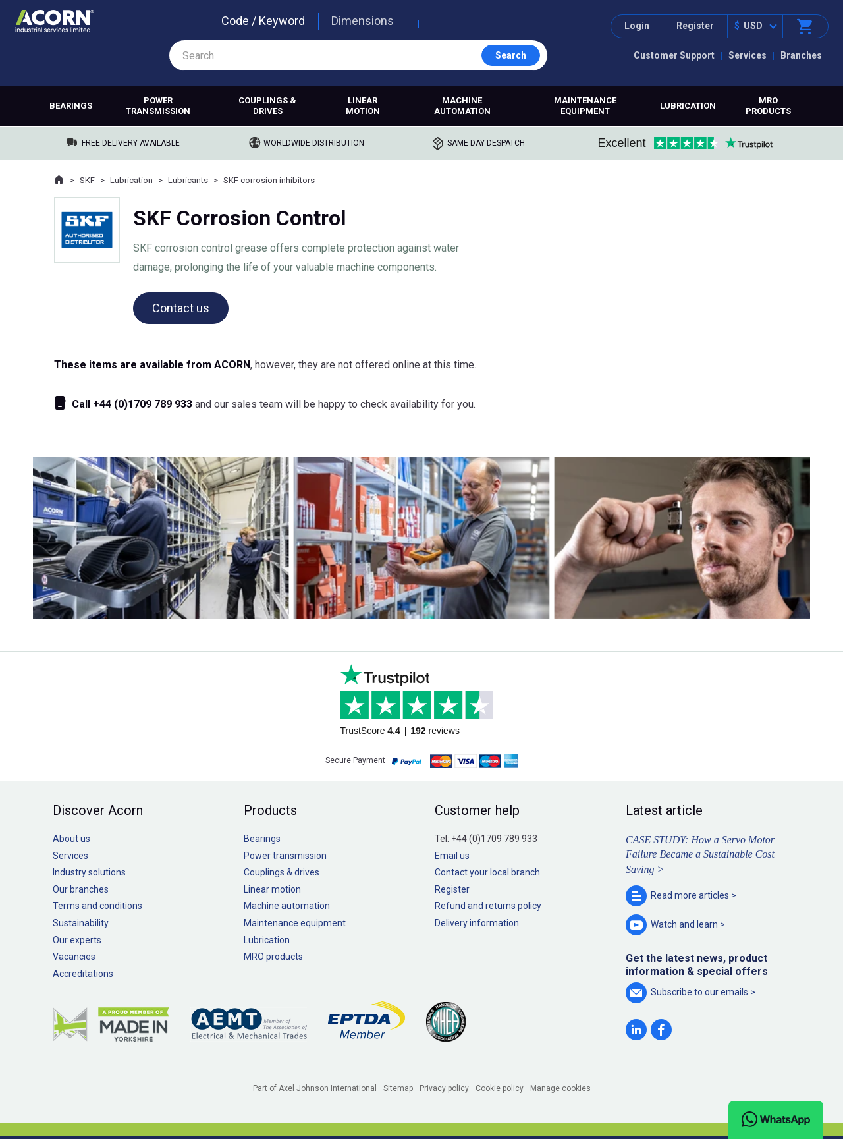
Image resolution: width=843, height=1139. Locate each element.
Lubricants (188, 180)
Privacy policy (444, 1088)
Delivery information (477, 923)
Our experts (77, 940)
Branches (801, 55)
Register (695, 25)
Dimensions (362, 21)
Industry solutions (89, 872)
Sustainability (81, 923)
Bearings (70, 106)
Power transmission (158, 106)
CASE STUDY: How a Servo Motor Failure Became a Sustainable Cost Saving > (700, 854)
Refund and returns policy (488, 906)
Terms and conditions (97, 906)
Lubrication (688, 106)
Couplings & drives (267, 106)
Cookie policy (500, 1088)
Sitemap (398, 1088)
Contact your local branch (487, 872)
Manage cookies (560, 1088)
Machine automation (462, 106)
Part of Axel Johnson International (315, 1088)
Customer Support (674, 55)
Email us (452, 855)
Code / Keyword (263, 21)
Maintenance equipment (585, 106)
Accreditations (83, 973)
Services (747, 55)
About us (71, 838)
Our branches (81, 889)
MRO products (768, 106)
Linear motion (363, 106)
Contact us (180, 308)
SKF (87, 180)
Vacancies (74, 956)
